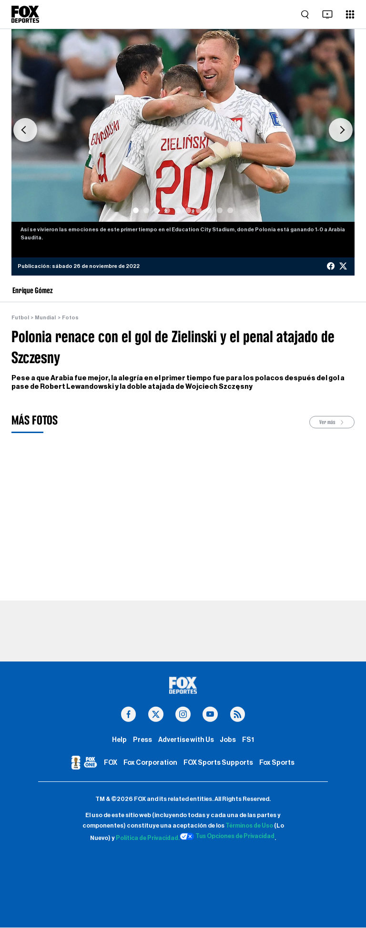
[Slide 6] (188, 210)
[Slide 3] (157, 210)
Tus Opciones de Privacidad (227, 836)
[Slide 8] (209, 210)
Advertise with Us (186, 740)
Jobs (228, 740)
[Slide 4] (167, 210)
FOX (110, 763)
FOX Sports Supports (218, 763)
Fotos (70, 317)
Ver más (332, 422)
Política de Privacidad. (146, 838)
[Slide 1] (136, 210)
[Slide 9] (220, 210)
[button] (25, 130)
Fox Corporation (150, 763)
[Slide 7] (199, 210)
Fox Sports (277, 763)
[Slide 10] (230, 210)
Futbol (20, 317)
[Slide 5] (178, 210)
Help (119, 740)
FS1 (248, 740)
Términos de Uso (249, 826)
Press (142, 740)
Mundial (45, 317)
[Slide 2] (146, 210)
